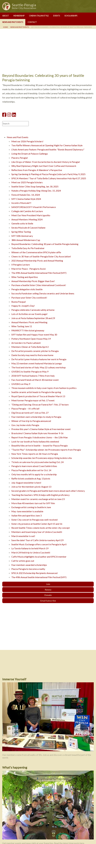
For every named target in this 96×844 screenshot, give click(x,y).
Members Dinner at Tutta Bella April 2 (30, 346)
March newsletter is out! (23, 536)
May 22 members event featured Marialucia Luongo (36, 363)
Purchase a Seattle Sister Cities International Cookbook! (38, 285)
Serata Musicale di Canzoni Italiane (28, 227)
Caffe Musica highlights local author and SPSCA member (38, 556)
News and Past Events (12, 22)
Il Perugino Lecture (20, 264)
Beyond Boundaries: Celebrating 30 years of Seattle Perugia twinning (44, 244)
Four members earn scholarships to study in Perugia (36, 416)
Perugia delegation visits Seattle (27, 289)
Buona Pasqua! (18, 301)
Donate (48, 595)
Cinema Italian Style (39, 16)
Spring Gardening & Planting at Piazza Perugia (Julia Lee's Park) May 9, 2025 (48, 174)
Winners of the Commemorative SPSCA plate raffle (36, 252)
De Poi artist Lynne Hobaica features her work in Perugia (38, 359)
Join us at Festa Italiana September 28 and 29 (33, 318)
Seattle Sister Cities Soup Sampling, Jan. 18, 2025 (34, 186)
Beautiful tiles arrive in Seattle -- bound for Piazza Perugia (39, 445)
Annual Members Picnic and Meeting (29, 322)
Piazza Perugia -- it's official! (25, 408)
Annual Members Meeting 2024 (27, 219)
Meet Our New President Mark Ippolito (30, 215)
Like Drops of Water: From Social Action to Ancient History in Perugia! (45, 162)
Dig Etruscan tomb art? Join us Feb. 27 (29, 412)
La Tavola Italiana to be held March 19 (29, 548)
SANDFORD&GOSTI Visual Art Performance (33, 207)
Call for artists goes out (22, 560)
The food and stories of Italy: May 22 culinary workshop (38, 367)
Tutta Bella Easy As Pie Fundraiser (28, 248)
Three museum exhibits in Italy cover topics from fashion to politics (44, 388)
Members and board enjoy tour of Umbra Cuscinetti (36, 532)
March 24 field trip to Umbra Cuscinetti (30, 552)
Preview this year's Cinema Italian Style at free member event (41, 429)
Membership (18, 16)
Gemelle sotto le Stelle (22, 223)
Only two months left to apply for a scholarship (34, 474)
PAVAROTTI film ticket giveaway (27, 330)
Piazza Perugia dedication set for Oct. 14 (31, 470)
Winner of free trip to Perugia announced (31, 421)
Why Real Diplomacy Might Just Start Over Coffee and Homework (43, 166)
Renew (48, 589)
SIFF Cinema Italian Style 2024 (26, 199)
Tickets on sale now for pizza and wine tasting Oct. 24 (37, 462)
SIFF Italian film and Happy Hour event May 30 (34, 334)
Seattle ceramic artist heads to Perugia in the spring (36, 392)
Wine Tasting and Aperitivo (24, 277)
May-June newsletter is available (27, 511)
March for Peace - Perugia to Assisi (28, 268)
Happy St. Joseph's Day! (23, 305)
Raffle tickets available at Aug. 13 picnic (30, 478)
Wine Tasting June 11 (21, 326)
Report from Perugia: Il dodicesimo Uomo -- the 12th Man (39, 437)
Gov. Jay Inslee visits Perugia (25, 425)
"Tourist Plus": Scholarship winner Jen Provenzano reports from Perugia (46, 449)
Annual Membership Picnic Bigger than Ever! (33, 281)
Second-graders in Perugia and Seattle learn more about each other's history (48, 490)
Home (5, 27)
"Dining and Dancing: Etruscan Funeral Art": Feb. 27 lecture (40, 404)
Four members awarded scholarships (29, 565)
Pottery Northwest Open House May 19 (31, 338)
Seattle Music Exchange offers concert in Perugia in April (38, 544)
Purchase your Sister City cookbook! (29, 297)
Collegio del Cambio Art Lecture (27, 211)
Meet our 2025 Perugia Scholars (27, 182)
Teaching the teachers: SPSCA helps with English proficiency (40, 495)
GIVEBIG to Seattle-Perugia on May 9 (29, 371)
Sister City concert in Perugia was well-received (34, 519)
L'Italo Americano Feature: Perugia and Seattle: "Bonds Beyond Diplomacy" (47, 149)
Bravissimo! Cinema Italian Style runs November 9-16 (37, 433)
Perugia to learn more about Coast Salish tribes (34, 466)
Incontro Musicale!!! (21, 203)
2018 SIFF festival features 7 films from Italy (33, 375)
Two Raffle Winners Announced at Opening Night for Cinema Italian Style (46, 145)
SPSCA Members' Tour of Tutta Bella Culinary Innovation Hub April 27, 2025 (48, 178)
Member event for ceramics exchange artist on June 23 (38, 499)
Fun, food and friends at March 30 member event (35, 379)
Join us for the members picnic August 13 (31, 486)
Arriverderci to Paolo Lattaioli (26, 342)
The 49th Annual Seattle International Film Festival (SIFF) (38, 272)
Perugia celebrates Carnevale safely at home (32, 309)
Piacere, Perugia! (19, 157)
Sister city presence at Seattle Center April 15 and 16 (36, 523)
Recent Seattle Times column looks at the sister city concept (40, 527)
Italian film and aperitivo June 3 (26, 515)
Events (56, 16)
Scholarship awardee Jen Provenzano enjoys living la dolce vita (41, 458)
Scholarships (70, 16)
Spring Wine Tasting (21, 231)
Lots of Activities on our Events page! (29, 314)
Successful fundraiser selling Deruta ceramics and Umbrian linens (42, 293)
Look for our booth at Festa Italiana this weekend (35, 441)
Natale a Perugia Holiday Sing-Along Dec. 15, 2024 (36, 190)
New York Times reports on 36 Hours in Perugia (34, 453)
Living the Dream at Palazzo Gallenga (29, 153)
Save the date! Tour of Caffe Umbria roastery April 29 (37, 540)
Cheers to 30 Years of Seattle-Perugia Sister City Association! (41, 256)
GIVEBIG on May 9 (20, 384)
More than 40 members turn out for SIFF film (33, 503)
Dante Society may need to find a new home (32, 355)
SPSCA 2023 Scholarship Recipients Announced (34, 573)
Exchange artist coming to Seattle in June (31, 507)
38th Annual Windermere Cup (25, 240)
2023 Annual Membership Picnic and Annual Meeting (37, 260)
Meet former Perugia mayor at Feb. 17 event (32, 400)
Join (48, 584)
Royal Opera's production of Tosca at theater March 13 (38, 396)
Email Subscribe (48, 600)
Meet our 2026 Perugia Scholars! (27, 141)
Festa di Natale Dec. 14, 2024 (25, 194)
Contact (32, 22)
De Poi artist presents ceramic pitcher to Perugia (35, 351)
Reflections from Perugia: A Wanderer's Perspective (36, 170)
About (5, 16)
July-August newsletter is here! (26, 482)
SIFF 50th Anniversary (22, 235)
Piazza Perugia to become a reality (28, 569)
